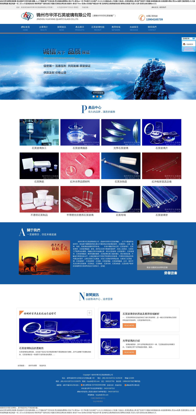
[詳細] (103, 266)
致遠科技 (42, 366)
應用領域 (116, 29)
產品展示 (80, 29)
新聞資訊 (62, 29)
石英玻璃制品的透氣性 (31, 348)
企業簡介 (43, 29)
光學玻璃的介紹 (131, 340)
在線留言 (134, 29)
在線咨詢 (189, 44)
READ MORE (129, 325)
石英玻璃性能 (98, 29)
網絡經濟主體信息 (132, 385)
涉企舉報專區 (98, 401)
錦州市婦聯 (33, 366)
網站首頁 (155, 7)
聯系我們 (163, 7)
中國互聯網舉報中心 (98, 398)
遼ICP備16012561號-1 (71, 385)
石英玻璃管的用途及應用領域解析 (141, 313)
